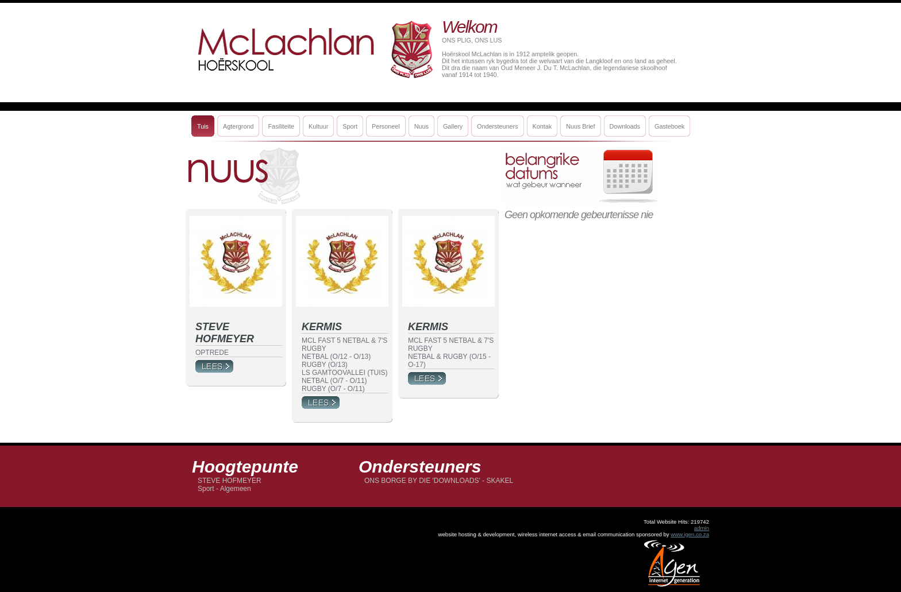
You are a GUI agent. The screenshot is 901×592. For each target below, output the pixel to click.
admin (701, 528)
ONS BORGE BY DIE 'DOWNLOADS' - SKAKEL (438, 481)
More (214, 366)
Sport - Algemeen (224, 489)
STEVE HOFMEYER (229, 481)
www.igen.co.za (690, 534)
